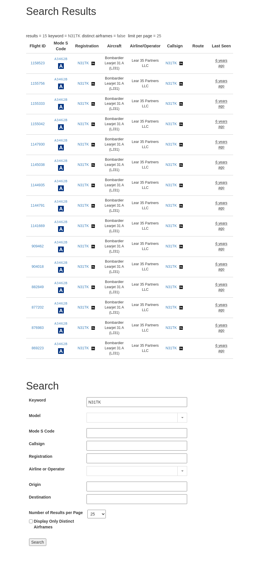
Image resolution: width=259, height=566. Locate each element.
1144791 (37, 205)
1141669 (37, 226)
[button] (182, 417)
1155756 (37, 84)
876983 (38, 328)
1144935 (37, 185)
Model (35, 415)
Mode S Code (42, 431)
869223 (38, 348)
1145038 (37, 165)
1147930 (37, 144)
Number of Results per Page (56, 512)
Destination (40, 497)
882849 (38, 287)
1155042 (37, 124)
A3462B (60, 59)
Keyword (37, 400)
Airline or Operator (47, 469)
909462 (38, 246)
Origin (35, 484)
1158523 (37, 63)
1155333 (37, 104)
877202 (38, 307)
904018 (38, 267)
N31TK (83, 63)
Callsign (37, 443)
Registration (41, 456)
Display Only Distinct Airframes (54, 524)
